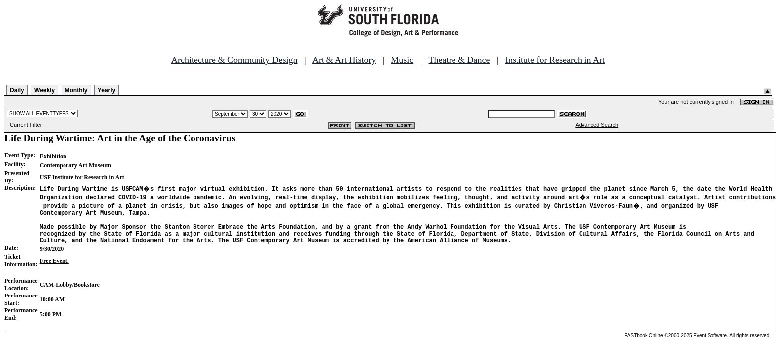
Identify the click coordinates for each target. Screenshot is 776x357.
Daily (17, 90)
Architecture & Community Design (234, 60)
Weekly (44, 90)
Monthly (76, 90)
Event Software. (710, 343)
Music (402, 60)
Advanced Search (596, 125)
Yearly (106, 90)
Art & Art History (344, 60)
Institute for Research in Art (555, 60)
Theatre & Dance (459, 60)
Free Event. (54, 268)
